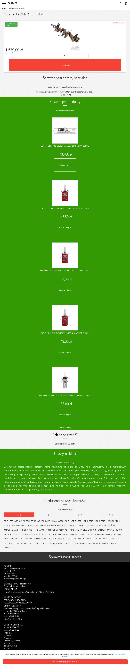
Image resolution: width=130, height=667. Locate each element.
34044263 (8, 583)
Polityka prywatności (12, 640)
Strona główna (7, 8)
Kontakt (7, 648)
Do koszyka (65, 65)
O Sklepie (7, 635)
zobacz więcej (65, 427)
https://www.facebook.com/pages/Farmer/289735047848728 (29, 592)
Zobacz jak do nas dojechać (14, 586)
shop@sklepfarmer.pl (17, 578)
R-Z (111, 515)
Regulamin (8, 638)
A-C (19, 515)
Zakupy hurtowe (10, 645)
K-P (80, 515)
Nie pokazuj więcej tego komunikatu (65, 662)
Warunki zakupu (10, 643)
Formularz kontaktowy (22, 583)
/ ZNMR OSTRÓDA (19, 8)
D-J (50, 515)
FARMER (12, 3)
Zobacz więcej (65, 165)
